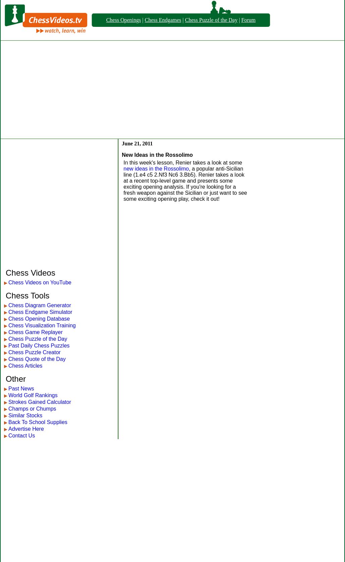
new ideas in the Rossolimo (156, 169)
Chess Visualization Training (42, 325)
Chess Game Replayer (35, 332)
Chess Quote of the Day (37, 359)
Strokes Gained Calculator (39, 402)
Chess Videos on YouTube (39, 282)
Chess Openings (123, 20)
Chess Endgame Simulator (40, 312)
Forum (248, 20)
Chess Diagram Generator (39, 305)
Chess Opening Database (39, 319)
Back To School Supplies (37, 422)
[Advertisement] (172, 90)
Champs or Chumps (32, 409)
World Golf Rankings (32, 395)
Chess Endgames (163, 20)
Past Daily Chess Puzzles (38, 345)
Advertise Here (26, 429)
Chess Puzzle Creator (34, 352)
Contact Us (21, 435)
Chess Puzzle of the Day (211, 20)
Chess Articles (25, 366)
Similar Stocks (25, 415)
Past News (21, 388)
